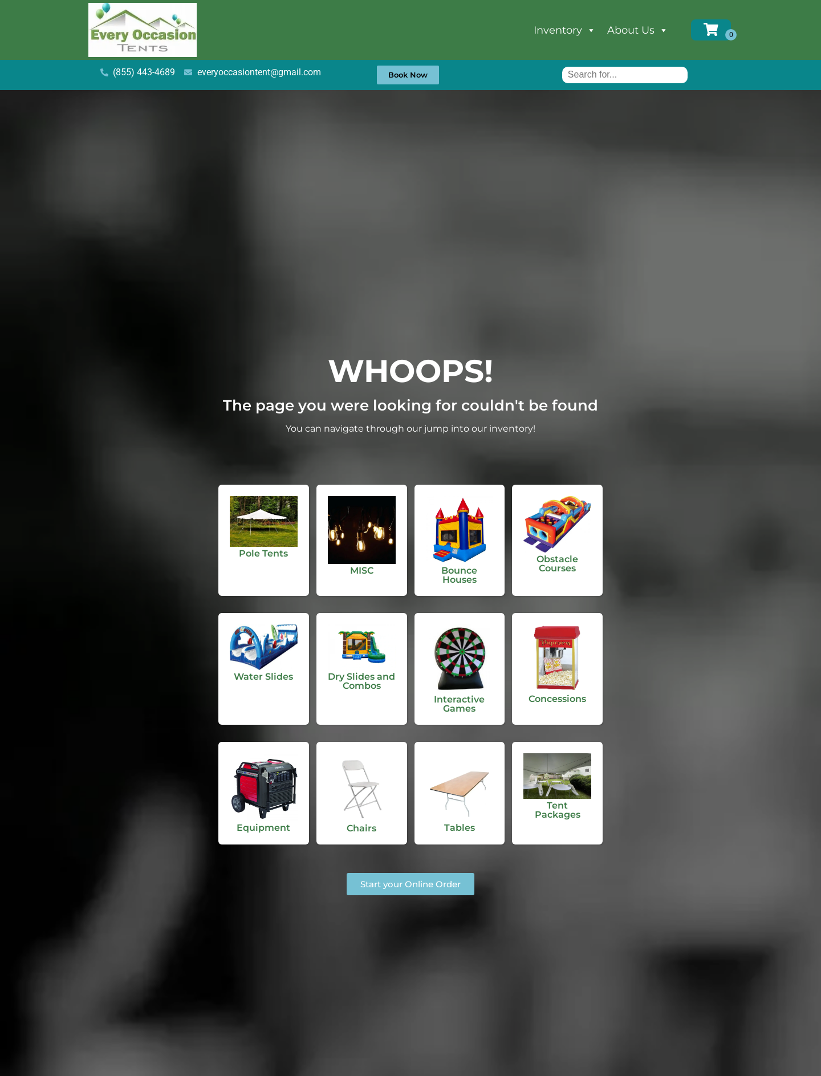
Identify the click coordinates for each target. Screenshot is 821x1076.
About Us (637, 30)
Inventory (565, 30)
